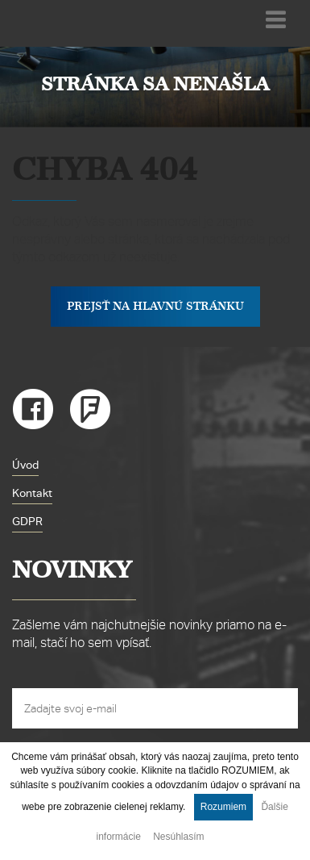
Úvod (25, 464)
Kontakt (32, 492)
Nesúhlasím (178, 836)
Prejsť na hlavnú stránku (155, 306)
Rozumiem (223, 806)
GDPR (27, 521)
